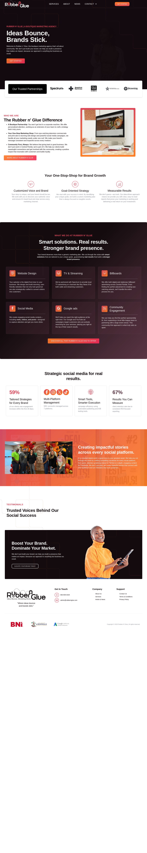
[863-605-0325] (57, 595)
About (66, 4)
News (77, 4)
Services (54, 4)
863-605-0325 (65, 595)
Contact (91, 4)
